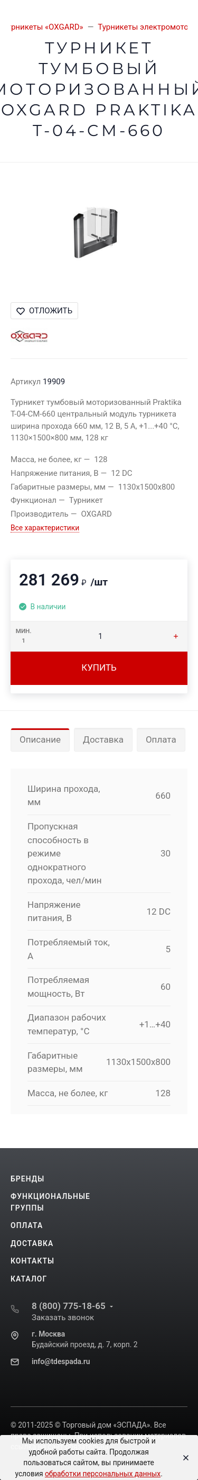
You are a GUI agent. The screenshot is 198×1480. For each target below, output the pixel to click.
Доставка (103, 739)
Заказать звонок (63, 1317)
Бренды (27, 1179)
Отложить (44, 310)
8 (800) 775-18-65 (69, 1306)
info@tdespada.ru (61, 1361)
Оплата (161, 739)
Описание (40, 739)
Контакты (32, 1261)
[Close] (183, 1458)
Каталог (29, 1279)
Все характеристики (45, 528)
